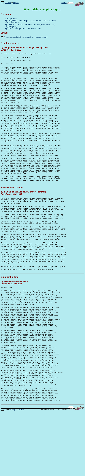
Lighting (16, 3)
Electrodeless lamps (12, 213)
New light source (10, 43)
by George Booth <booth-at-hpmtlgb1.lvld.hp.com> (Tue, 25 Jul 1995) (30, 19)
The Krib (8, 3)
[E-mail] (64, 3)
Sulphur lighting (9, 317)
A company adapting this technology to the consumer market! (26, 37)
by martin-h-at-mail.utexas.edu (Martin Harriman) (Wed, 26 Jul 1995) (30, 23)
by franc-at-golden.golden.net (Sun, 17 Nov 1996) (23, 27)
